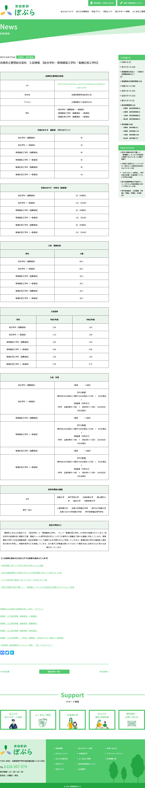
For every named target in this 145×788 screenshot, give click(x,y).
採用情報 (110, 758)
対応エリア (107, 11)
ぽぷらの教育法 (82, 11)
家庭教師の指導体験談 (130, 81)
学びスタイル (127, 67)
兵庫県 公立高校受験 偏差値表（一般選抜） (19, 616)
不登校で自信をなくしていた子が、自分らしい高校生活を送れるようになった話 (132, 166)
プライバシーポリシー (114, 753)
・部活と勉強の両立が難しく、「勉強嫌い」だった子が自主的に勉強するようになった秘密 (37, 587)
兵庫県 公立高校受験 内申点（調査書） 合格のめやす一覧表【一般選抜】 (32, 638)
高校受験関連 (127, 105)
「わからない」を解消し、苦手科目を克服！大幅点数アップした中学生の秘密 (132, 175)
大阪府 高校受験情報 (130, 115)
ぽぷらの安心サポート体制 (13, 715)
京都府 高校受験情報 (130, 108)
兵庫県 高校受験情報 (130, 112)
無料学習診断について (86, 764)
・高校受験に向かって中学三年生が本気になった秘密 (21, 565)
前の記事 (5, 671)
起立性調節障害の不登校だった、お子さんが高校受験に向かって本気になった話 (132, 184)
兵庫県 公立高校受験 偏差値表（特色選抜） (19, 630)
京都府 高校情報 (129, 127)
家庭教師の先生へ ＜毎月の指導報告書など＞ (132, 73)
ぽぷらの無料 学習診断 (102, 715)
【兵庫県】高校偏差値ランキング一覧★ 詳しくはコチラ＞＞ (26, 645)
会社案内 (81, 769)
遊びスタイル (127, 100)
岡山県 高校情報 (129, 138)
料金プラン (96, 11)
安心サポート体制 (122, 11)
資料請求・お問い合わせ (102, 3)
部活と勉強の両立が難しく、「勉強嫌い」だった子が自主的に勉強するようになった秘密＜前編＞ (132, 155)
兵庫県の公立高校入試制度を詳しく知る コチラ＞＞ (22, 609)
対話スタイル (127, 86)
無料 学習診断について (131, 3)
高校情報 (125, 124)
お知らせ (125, 62)
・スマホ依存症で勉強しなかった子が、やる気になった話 (23, 580)
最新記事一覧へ (54, 671)
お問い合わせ (111, 748)
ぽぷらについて (67, 11)
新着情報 (58, 748)
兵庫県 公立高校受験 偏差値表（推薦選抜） (19, 623)
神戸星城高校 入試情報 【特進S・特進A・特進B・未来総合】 (132, 193)
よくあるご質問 (138, 11)
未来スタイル (127, 91)
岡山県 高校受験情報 (130, 119)
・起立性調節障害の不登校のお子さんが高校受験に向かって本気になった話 (31, 572)
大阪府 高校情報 (129, 135)
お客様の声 (72, 714)
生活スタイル (127, 95)
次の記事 (103, 671)
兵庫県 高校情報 (129, 131)
